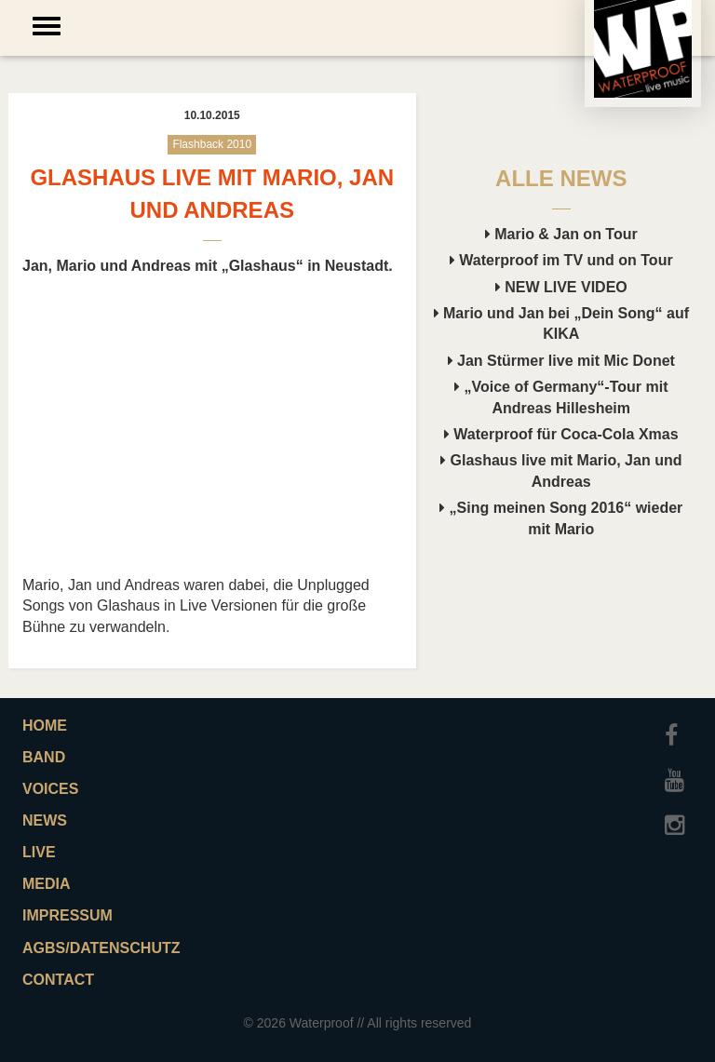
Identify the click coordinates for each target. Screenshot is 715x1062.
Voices (50, 789)
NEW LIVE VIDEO (561, 287)
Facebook (679, 727)
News (44, 820)
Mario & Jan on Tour (561, 234)
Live (39, 852)
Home (44, 725)
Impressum (67, 915)
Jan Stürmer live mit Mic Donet (561, 361)
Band (43, 757)
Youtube (679, 772)
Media (46, 884)
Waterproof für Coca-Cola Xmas (561, 434)
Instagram (679, 816)
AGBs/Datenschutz (101, 948)
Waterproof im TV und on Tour (561, 260)
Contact (58, 980)
